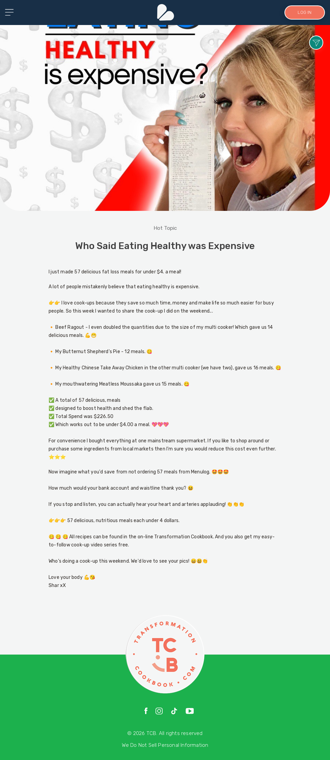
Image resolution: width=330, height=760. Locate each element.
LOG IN (304, 12)
